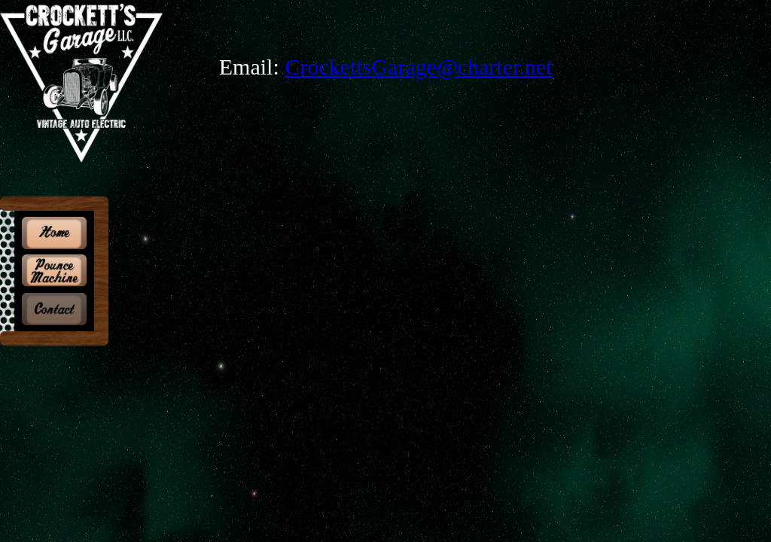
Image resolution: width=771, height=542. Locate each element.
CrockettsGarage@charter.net (418, 66)
